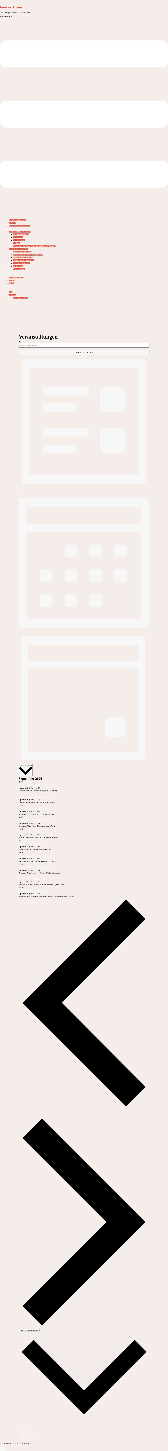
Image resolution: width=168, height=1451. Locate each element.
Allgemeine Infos (19, 269)
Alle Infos (16, 243)
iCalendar (22, 1427)
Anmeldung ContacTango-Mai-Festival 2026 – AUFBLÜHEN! (34, 246)
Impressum (12, 295)
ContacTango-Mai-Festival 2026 (20, 232)
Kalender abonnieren (30, 1330)
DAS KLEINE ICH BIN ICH (35, 785)
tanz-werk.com (11, 7)
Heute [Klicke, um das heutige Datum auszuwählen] (21, 1113)
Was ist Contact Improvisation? (19, 226)
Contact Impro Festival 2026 (18, 249)
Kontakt (7, 286)
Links (10, 292)
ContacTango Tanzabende (17, 220)
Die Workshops (18, 237)
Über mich (8, 289)
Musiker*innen (18, 266)
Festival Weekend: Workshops (23, 260)
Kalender (12, 280)
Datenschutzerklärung (20, 298)
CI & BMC (12, 223)
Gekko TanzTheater (11, 275)
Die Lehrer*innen (19, 240)
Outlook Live (23, 1433)
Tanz (6, 217)
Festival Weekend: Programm (23, 257)
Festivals (7, 229)
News (6, 214)
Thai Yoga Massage (11, 272)
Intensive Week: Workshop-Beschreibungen (28, 255)
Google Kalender (24, 1424)
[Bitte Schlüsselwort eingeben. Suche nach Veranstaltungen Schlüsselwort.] (84, 345)
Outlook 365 (23, 1430)
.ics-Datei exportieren (26, 1436)
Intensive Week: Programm (22, 252)
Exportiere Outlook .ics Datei (29, 1438)
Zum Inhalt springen (7, 1)
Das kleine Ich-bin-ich (16, 278)
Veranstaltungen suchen (84, 353)
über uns (11, 283)
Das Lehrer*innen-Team (21, 263)
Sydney (33, 1443)
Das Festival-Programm (21, 234)
